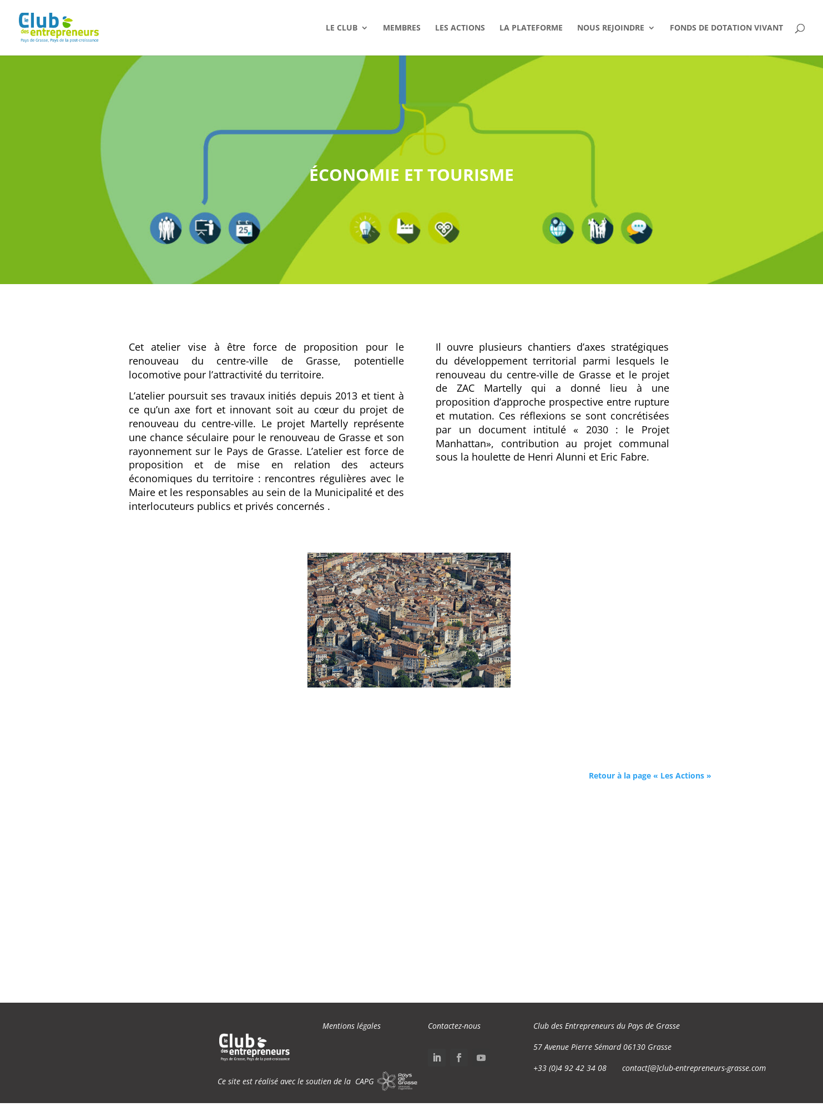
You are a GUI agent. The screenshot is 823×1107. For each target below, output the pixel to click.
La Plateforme (531, 28)
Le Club (341, 28)
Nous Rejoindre (610, 28)
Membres (402, 28)
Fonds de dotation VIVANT (726, 28)
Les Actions (460, 28)
